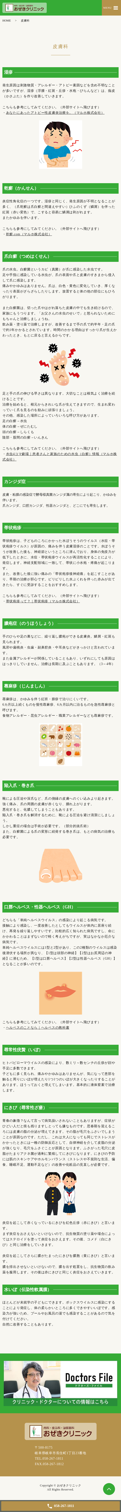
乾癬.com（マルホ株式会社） (29, 234)
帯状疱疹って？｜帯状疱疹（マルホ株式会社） (43, 601)
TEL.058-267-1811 (49, 1458)
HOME (6, 20)
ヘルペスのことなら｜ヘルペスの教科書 (37, 1027)
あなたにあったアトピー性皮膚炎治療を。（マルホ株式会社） (55, 113)
